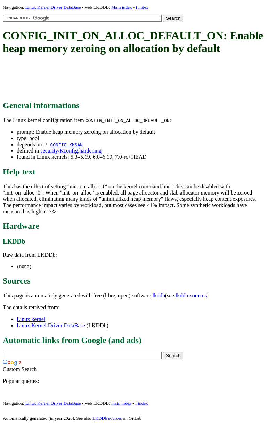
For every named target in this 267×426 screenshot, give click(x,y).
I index (142, 7)
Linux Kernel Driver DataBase (53, 7)
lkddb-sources (191, 296)
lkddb (159, 296)
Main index (121, 7)
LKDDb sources (107, 418)
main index (121, 403)
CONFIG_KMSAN (66, 144)
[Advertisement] (129, 78)
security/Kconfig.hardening (71, 151)
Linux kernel (31, 319)
